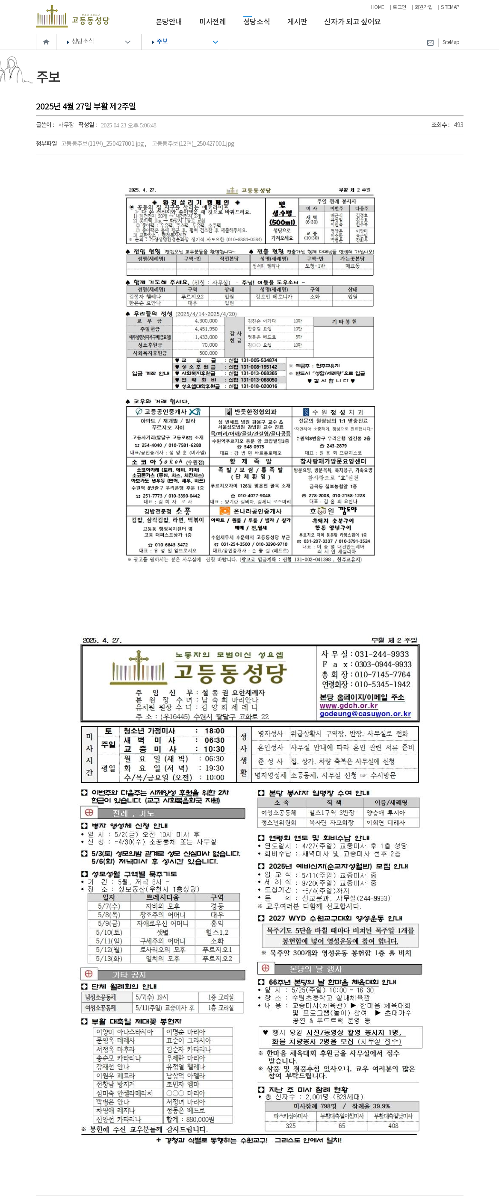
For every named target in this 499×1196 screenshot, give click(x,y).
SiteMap (451, 42)
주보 (162, 41)
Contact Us (430, 42)
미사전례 (212, 22)
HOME (377, 7)
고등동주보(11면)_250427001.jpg (102, 144)
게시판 (297, 22)
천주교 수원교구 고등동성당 (72, 16)
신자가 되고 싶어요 (352, 22)
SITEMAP (450, 7)
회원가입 (423, 7)
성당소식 (256, 22)
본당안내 (169, 22)
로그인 (399, 7)
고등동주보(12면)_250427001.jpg (193, 144)
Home (46, 42)
